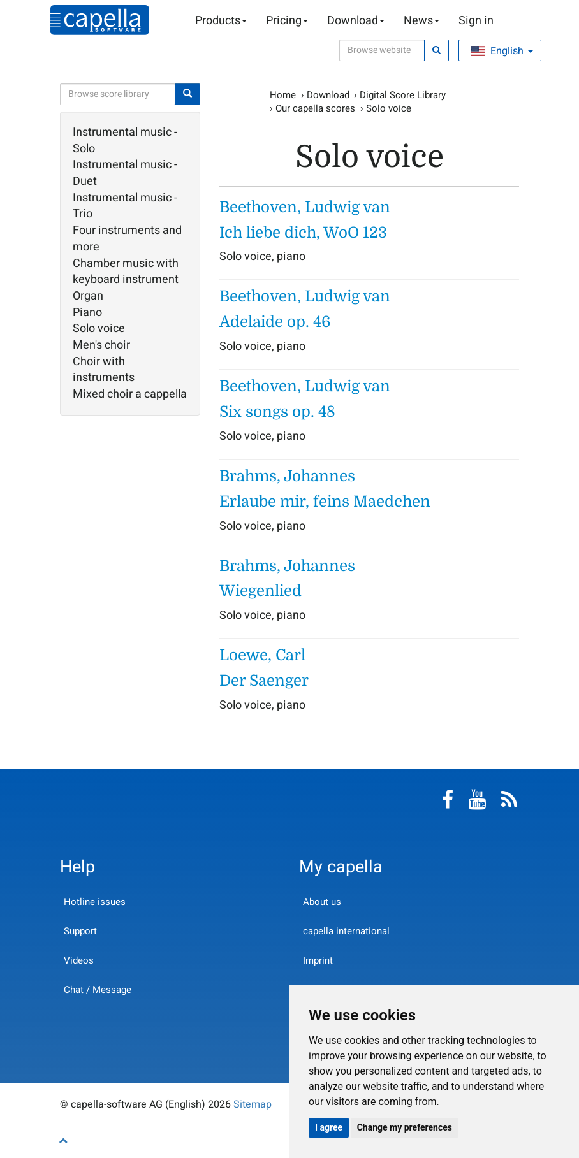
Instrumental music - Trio (125, 206)
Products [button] (221, 20)
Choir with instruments (104, 370)
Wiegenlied (260, 591)
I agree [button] (328, 1127)
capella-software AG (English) (99, 20)
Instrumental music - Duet (125, 173)
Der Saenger (264, 681)
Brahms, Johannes (287, 476)
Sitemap (252, 1104)
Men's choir (101, 345)
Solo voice (99, 329)
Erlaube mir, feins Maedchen (324, 501)
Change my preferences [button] (404, 1127)
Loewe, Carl (262, 655)
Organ (88, 296)
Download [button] (356, 20)
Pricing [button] (287, 20)
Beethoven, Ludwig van (304, 207)
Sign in (476, 20)
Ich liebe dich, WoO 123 (303, 233)
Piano (87, 313)
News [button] (421, 20)
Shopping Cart (512, 21)
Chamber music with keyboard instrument (126, 272)
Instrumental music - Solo (125, 140)
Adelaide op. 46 (274, 322)
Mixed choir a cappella (130, 394)
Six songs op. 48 (277, 412)
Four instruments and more (127, 238)
